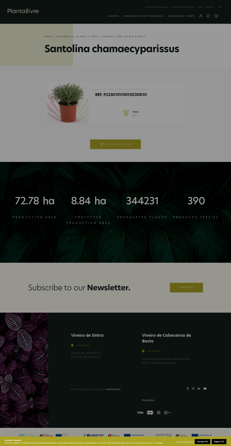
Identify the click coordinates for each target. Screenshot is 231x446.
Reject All (202, 441)
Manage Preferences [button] (184, 441)
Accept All (219, 441)
